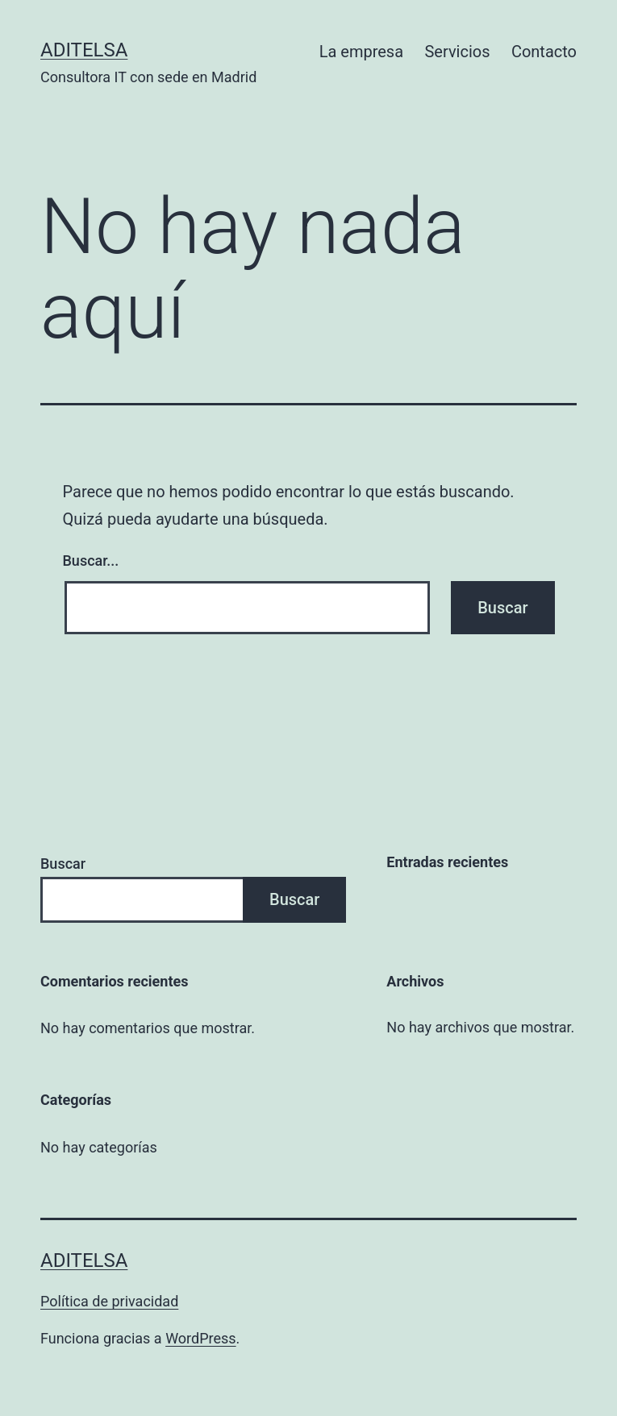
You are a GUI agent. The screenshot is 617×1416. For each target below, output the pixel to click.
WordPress (200, 1338)
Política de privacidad (109, 1301)
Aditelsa (83, 50)
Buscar (62, 863)
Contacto (544, 51)
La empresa (361, 51)
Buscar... (91, 560)
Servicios (457, 51)
